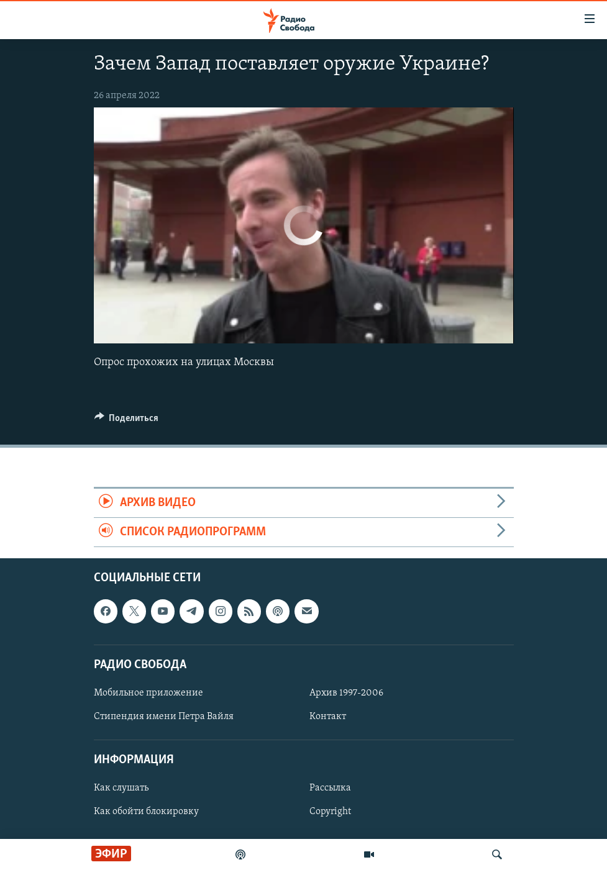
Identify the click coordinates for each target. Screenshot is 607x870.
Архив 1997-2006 (346, 693)
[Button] (126, 421)
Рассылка (330, 789)
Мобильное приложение (148, 693)
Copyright (330, 812)
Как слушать (121, 789)
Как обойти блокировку (146, 812)
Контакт (327, 717)
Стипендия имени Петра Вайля (164, 717)
